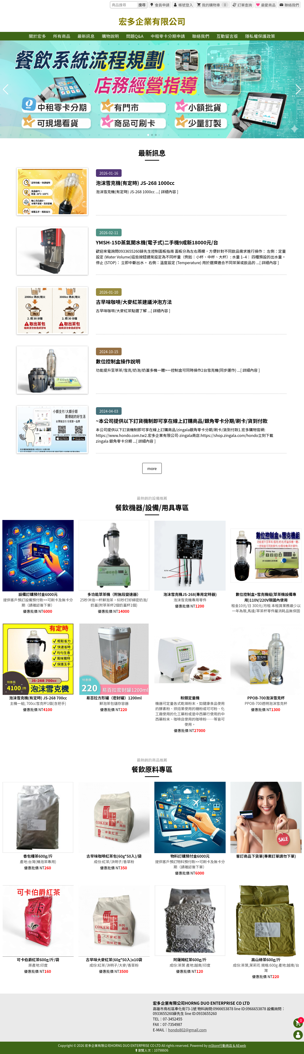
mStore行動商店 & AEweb (227, 1045)
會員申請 (162, 4)
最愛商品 (268, 4)
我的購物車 (215, 4)
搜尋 (142, 5)
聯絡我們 (292, 4)
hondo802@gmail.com (187, 1029)
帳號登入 (185, 4)
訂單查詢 (245, 4)
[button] (148, 135)
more (152, 468)
